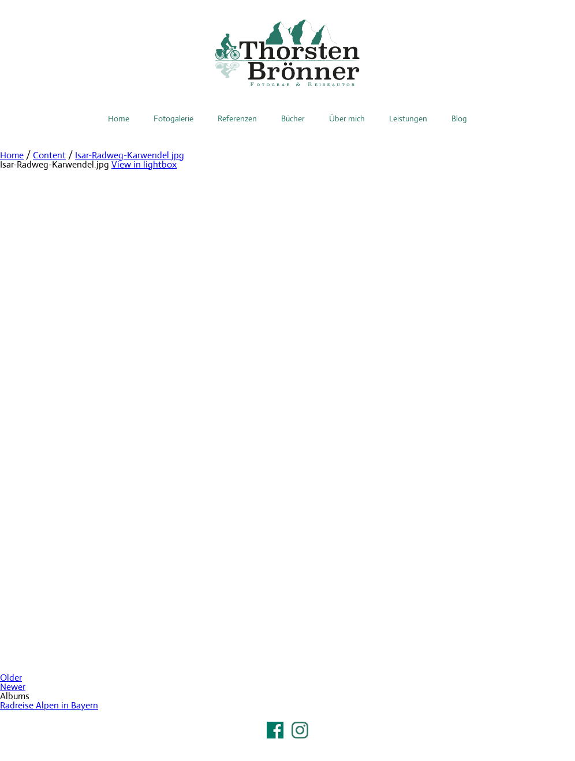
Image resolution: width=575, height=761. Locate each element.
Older (11, 677)
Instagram (300, 730)
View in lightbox (144, 164)
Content (49, 155)
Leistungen (408, 118)
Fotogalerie (173, 118)
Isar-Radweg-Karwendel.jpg (129, 155)
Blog (459, 118)
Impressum (287, 744)
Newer (12, 687)
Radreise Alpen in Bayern (49, 705)
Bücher (293, 118)
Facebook (275, 730)
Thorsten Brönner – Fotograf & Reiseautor (287, 53)
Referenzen (237, 118)
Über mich (347, 118)
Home (118, 118)
